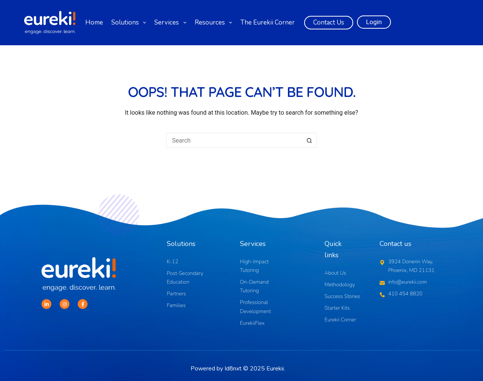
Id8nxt (233, 368)
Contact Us (328, 22)
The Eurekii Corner (267, 22)
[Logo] (49, 23)
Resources (214, 22)
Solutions (129, 22)
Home (94, 22)
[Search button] (309, 140)
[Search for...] (234, 140)
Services (171, 22)
